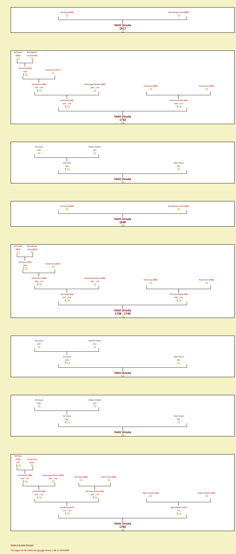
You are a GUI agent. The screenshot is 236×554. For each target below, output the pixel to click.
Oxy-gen (40, 550)
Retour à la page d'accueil (22, 545)
